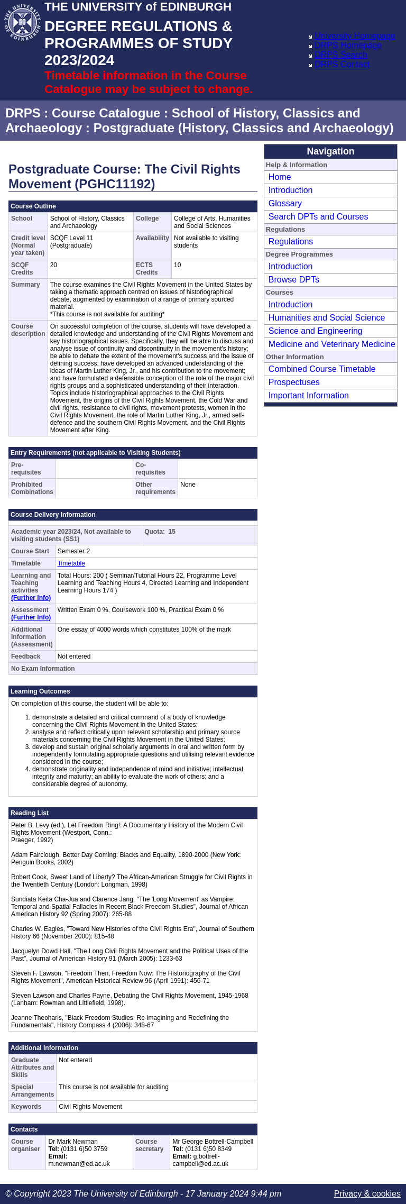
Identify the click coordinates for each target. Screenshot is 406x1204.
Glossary (285, 203)
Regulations (291, 241)
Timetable (71, 563)
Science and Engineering (316, 330)
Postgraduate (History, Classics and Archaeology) (244, 128)
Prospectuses (294, 382)
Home (280, 176)
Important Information (309, 395)
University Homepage (355, 35)
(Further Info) (31, 597)
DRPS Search (341, 54)
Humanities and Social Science (327, 317)
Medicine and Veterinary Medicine (332, 344)
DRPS (23, 113)
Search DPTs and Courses (318, 216)
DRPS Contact (342, 64)
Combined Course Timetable (322, 368)
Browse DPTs (294, 279)
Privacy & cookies (367, 1193)
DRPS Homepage (348, 45)
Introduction (291, 190)
